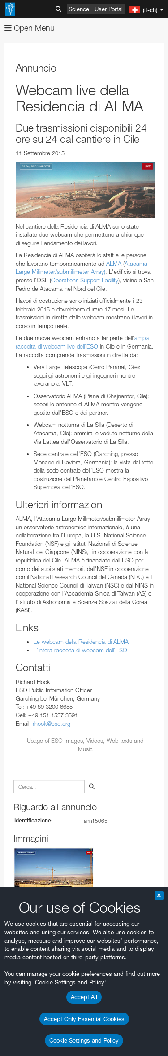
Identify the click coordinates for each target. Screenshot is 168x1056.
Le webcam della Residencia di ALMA (81, 641)
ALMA (113, 263)
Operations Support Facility (84, 280)
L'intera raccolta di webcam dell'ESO (80, 650)
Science (79, 9)
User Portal (109, 9)
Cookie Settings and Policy (84, 1040)
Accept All (84, 997)
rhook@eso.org (51, 723)
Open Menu (29, 28)
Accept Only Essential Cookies (84, 1018)
